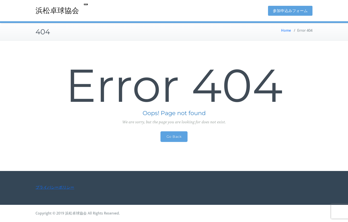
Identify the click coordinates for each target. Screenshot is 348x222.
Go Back (174, 136)
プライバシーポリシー (55, 187)
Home (286, 30)
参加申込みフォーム (290, 10)
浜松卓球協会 (57, 10)
